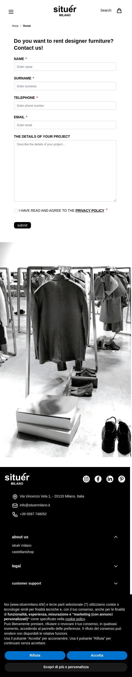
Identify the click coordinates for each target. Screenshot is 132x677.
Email (20, 117)
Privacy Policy (89, 210)
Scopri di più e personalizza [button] (65, 667)
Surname (23, 78)
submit (22, 225)
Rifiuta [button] (34, 655)
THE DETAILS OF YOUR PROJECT (42, 136)
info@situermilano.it (35, 505)
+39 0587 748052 (33, 514)
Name (19, 59)
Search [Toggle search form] (106, 10)
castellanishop (23, 552)
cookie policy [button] (75, 619)
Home (15, 26)
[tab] (65, 537)
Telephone (25, 98)
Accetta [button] (97, 655)
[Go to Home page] (65, 10)
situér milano (21, 545)
